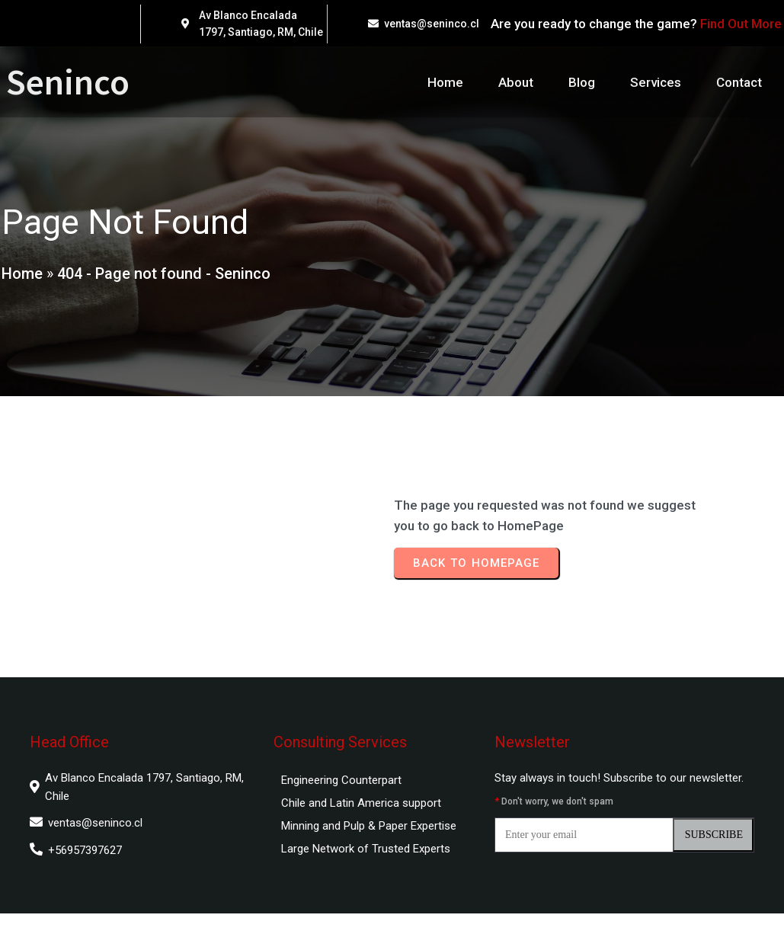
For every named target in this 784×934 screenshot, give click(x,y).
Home (20, 279)
